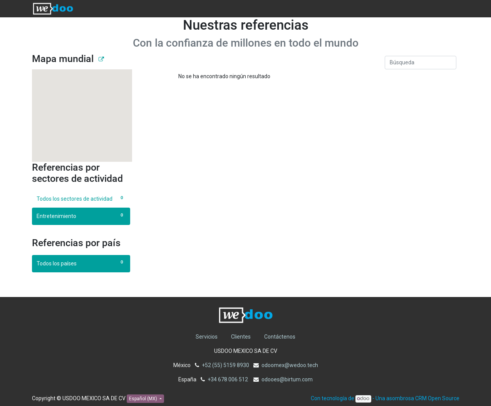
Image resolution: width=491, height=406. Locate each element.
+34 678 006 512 (228, 379)
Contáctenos (279, 337)
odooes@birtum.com (287, 379)
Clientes (241, 337)
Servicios (207, 337)
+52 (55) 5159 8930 (225, 365)
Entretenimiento (81, 215)
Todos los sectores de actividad (81, 198)
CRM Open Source (437, 398)
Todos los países (81, 263)
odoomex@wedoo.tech (289, 365)
